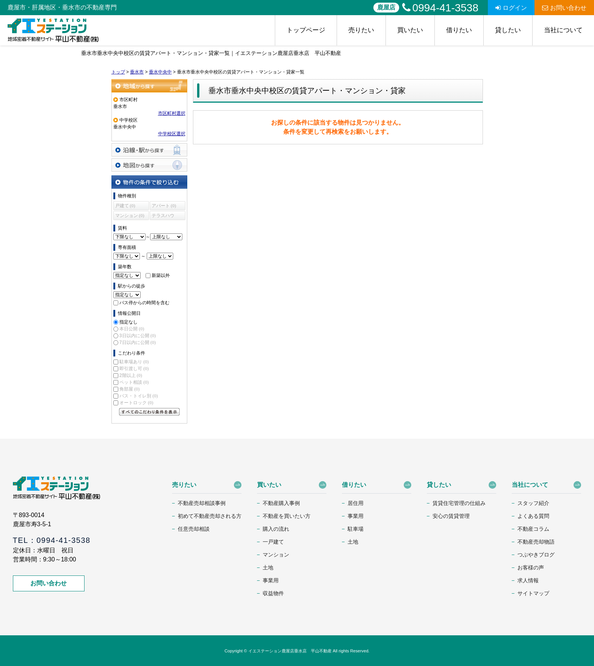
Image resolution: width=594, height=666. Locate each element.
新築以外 (161, 275)
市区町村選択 (171, 113)
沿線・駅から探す (149, 149)
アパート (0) (164, 205)
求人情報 (528, 580)
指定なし (128, 322)
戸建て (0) (125, 205)
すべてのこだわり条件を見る (149, 412)
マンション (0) (129, 215)
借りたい (459, 30)
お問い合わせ (564, 8)
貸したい (508, 30)
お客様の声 (530, 567)
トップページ (306, 30)
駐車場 (356, 529)
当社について (563, 30)
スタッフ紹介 (533, 503)
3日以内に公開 (137, 335)
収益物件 (273, 593)
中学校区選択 (171, 133)
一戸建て (273, 542)
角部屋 (129, 389)
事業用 (271, 580)
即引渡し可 (134, 368)
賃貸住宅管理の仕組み (459, 503)
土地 (268, 567)
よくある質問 (533, 516)
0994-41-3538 (440, 7)
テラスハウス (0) (163, 216)
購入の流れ (276, 529)
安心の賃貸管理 (451, 516)
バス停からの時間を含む (144, 302)
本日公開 (131, 328)
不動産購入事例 (281, 503)
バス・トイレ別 (138, 396)
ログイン (511, 8)
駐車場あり (134, 361)
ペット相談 (134, 382)
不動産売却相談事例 (202, 503)
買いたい (410, 30)
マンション (276, 555)
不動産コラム (533, 529)
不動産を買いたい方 (286, 516)
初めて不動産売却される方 (209, 516)
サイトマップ (533, 593)
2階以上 (130, 375)
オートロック (136, 402)
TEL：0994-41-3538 (52, 540)
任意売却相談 (194, 529)
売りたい (361, 30)
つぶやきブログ (536, 555)
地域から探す (149, 85)
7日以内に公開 (137, 342)
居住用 (356, 503)
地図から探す (149, 165)
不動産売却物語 (536, 542)
